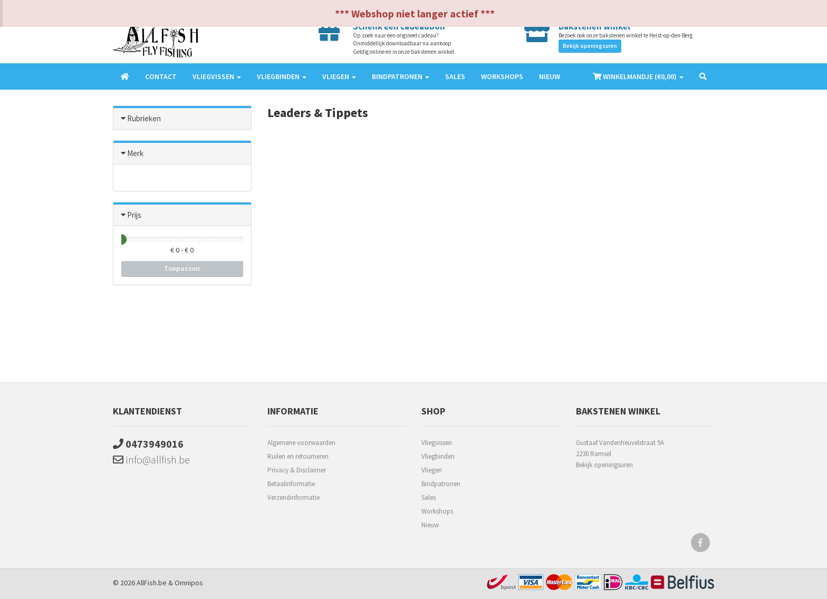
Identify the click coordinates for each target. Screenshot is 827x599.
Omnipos (189, 582)
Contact (161, 76)
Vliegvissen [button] (217, 76)
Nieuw (549, 76)
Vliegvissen (436, 442)
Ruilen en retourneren (298, 456)
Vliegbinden (438, 456)
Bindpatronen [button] (400, 76)
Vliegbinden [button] (281, 76)
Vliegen (431, 470)
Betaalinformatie (291, 483)
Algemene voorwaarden (301, 442)
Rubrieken (144, 118)
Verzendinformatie (293, 497)
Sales (455, 76)
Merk (135, 153)
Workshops (502, 76)
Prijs (134, 215)
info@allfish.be (151, 459)
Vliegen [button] (339, 76)
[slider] (121, 239)
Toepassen (182, 268)
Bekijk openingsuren (590, 46)
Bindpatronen (440, 483)
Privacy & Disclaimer (296, 470)
